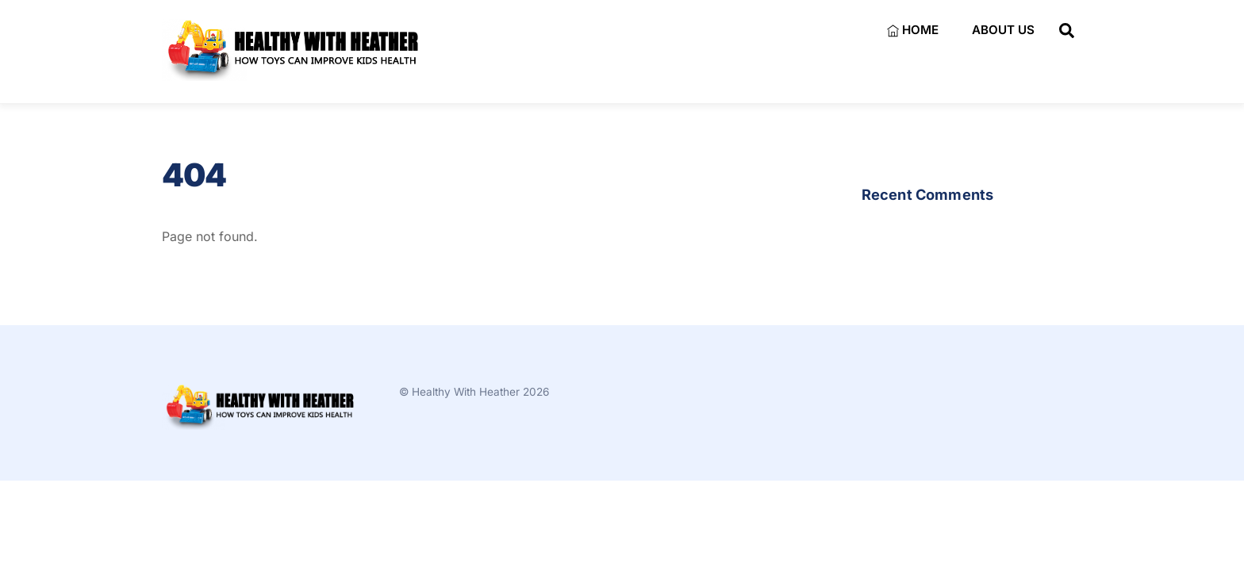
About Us (1003, 29)
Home (913, 29)
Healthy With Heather (466, 391)
